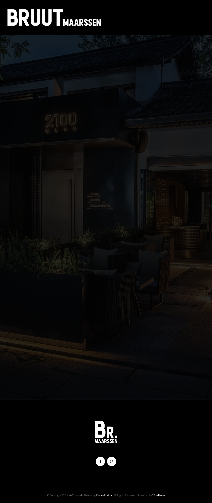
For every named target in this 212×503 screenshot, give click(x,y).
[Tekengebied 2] (54, 10)
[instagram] (111, 461)
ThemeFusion (104, 495)
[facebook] (100, 461)
